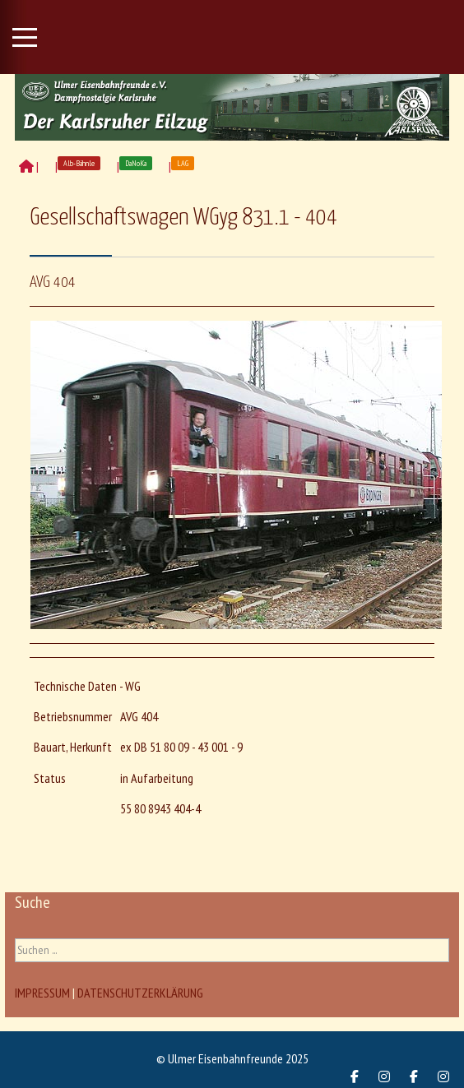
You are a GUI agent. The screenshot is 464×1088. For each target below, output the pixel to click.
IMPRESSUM (42, 992)
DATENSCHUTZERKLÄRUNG (140, 992)
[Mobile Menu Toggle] (24, 37)
